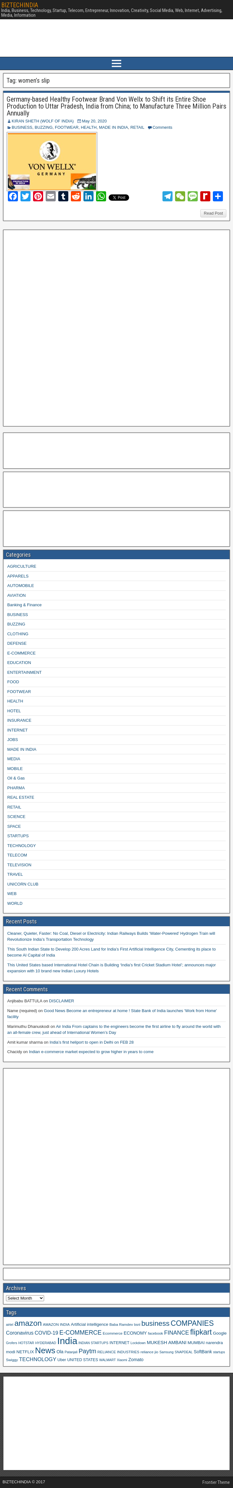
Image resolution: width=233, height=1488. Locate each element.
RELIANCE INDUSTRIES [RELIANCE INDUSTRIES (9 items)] (118, 1352)
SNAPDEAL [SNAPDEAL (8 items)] (184, 1352)
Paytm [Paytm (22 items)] (87, 1351)
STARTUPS (18, 835)
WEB (12, 893)
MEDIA (13, 758)
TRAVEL (15, 874)
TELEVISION (19, 865)
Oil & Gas (16, 778)
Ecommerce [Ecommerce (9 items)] (112, 1333)
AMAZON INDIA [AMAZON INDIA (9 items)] (56, 1324)
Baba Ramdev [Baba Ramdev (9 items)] (121, 1324)
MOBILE (15, 768)
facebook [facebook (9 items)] (155, 1333)
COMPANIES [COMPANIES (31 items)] (192, 1323)
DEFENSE (16, 643)
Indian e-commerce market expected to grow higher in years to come (91, 1051)
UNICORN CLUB (22, 884)
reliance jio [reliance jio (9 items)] (149, 1352)
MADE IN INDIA (113, 127)
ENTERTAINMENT (24, 672)
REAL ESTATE (20, 797)
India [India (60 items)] (67, 1341)
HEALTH (89, 127)
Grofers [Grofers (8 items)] (11, 1343)
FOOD (13, 681)
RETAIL (137, 127)
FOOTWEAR (66, 127)
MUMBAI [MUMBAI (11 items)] (196, 1342)
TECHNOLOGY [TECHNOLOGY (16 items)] (37, 1359)
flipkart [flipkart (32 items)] (201, 1332)
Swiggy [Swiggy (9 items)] (12, 1360)
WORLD (14, 903)
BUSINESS (22, 127)
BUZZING (44, 127)
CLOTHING (17, 633)
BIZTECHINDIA (19, 5)
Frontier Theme (216, 1482)
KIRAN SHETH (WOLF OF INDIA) (43, 121)
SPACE (14, 826)
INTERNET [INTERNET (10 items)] (119, 1343)
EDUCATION (19, 662)
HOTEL (14, 710)
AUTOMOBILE (20, 585)
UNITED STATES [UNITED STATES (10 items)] (82, 1360)
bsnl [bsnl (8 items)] (137, 1324)
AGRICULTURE (21, 566)
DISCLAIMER (61, 1001)
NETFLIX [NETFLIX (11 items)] (25, 1351)
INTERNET (17, 730)
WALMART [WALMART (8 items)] (107, 1360)
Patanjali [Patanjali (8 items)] (71, 1352)
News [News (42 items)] (45, 1350)
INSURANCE (19, 720)
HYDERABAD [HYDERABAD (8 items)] (45, 1343)
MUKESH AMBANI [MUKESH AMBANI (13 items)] (166, 1342)
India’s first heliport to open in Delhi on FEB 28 (91, 1042)
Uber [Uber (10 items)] (61, 1360)
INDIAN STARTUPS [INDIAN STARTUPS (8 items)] (93, 1343)
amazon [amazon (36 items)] (28, 1323)
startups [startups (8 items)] (219, 1352)
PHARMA (16, 787)
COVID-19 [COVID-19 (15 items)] (46, 1333)
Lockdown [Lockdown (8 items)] (138, 1343)
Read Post (213, 213)
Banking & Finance (24, 604)
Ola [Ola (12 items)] (59, 1351)
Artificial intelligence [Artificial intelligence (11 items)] (89, 1324)
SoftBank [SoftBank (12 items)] (203, 1351)
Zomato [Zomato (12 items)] (136, 1359)
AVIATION (16, 595)
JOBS (12, 739)
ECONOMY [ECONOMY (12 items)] (135, 1333)
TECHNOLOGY (21, 845)
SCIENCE (16, 816)
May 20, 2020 (94, 121)
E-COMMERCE (21, 653)
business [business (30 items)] (155, 1323)
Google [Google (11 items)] (220, 1333)
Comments (162, 127)
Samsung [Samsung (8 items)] (166, 1352)
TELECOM (17, 855)
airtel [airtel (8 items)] (9, 1324)
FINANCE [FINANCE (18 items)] (176, 1333)
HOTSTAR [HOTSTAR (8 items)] (26, 1343)
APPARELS (18, 576)
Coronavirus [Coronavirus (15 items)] (19, 1333)
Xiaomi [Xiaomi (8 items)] (122, 1360)
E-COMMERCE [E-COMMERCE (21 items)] (81, 1332)
